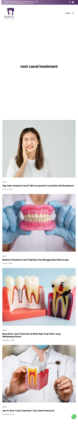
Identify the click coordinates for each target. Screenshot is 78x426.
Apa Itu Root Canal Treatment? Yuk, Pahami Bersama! (28, 411)
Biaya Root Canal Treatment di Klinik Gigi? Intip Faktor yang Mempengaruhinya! (31, 335)
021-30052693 (15, 3)
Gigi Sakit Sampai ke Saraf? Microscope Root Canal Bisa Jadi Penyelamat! (38, 186)
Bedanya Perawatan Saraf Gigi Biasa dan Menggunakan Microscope (35, 260)
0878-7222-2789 (27, 3)
